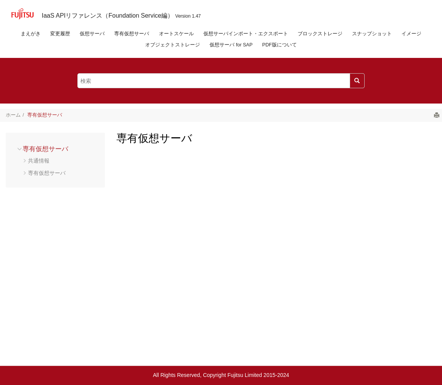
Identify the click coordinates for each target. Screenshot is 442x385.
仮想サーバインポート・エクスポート (245, 33)
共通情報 (38, 161)
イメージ (411, 33)
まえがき (31, 33)
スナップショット (372, 33)
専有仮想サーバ (131, 33)
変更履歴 (60, 33)
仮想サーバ (92, 33)
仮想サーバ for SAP (231, 45)
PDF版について (279, 45)
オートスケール (176, 33)
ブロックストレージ (320, 33)
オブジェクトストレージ (172, 45)
